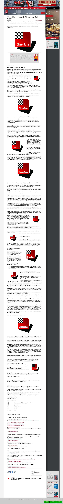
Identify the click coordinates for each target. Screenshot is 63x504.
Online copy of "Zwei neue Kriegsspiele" (15, 438)
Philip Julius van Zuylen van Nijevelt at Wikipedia (16, 425)
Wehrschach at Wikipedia (13, 453)
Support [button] (31, 8)
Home (10, 8)
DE (33, 13)
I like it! (37, 20)
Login (54, 8)
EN (34, 13)
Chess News (13, 13)
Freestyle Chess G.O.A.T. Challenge (17, 469)
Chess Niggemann (36, 473)
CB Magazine (20, 8)
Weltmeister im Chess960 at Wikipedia (15, 461)
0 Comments (40, 20)
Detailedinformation (46, 502)
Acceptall (59, 502)
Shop (6, 8)
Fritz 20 (12, 54)
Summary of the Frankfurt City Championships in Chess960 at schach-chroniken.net (22, 462)
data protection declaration (40, 499)
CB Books (26, 8)
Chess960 (11, 469)
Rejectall (53, 502)
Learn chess (36, 8)
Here (3, 499)
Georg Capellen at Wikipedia (13, 440)
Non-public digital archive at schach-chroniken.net (16, 422)
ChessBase (12, 477)
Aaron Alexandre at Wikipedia (13, 431)
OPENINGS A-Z (14, 8)
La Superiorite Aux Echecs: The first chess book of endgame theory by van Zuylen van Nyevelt (23, 420)
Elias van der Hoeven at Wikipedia (13, 427)
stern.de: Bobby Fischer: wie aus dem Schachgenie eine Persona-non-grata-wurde (22, 459)
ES (35, 13)
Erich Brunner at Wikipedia (13, 445)
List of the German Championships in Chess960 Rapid (17, 467)
